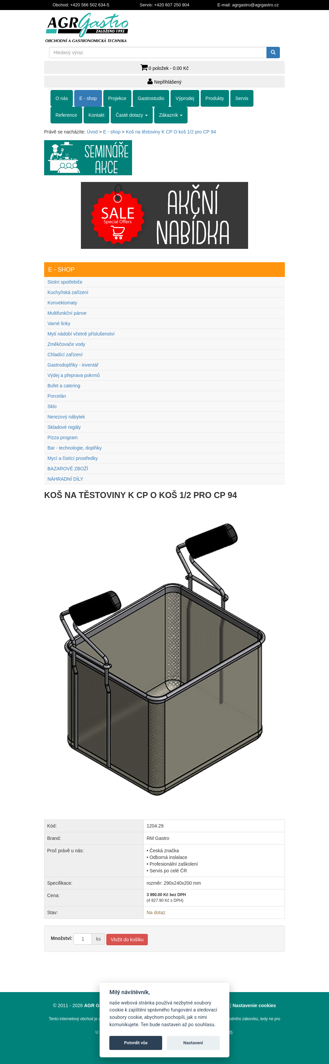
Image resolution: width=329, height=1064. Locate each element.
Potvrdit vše (135, 1042)
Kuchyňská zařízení (67, 292)
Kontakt (96, 115)
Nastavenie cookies (254, 1005)
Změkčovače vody (66, 344)
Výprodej (185, 98)
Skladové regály (64, 427)
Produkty (215, 98)
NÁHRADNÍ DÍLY (65, 479)
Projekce (117, 98)
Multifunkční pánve (67, 313)
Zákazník (171, 115)
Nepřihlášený (164, 81)
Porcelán (56, 396)
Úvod (92, 131)
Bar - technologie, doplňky (74, 448)
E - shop (88, 98)
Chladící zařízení (65, 354)
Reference (66, 115)
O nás (62, 98)
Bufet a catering (63, 385)
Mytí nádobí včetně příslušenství (81, 333)
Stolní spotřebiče (64, 282)
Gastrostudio (151, 98)
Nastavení (193, 1042)
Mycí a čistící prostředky (72, 458)
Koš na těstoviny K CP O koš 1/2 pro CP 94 (171, 131)
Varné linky (58, 323)
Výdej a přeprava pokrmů (73, 375)
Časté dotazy (132, 115)
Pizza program (62, 437)
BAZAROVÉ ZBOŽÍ (67, 468)
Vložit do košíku (127, 939)
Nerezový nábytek (66, 416)
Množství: (62, 938)
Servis (241, 98)
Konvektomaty (62, 302)
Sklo (52, 406)
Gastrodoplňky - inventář (73, 365)
